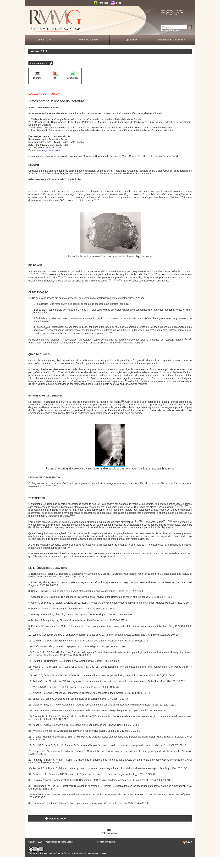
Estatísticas (73, 78)
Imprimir (37, 78)
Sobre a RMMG (44, 39)
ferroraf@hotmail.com (48, 150)
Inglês (118, 3)
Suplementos (131, 39)
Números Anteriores (88, 39)
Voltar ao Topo (57, 818)
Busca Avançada (170, 30)
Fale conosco (109, 833)
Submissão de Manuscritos (171, 39)
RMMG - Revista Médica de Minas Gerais (55, 20)
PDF (55, 78)
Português (103, 3)
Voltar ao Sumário (38, 63)
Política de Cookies (106, 842)
